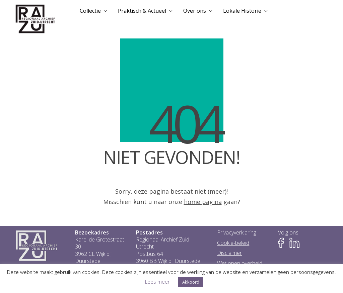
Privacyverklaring (236, 232)
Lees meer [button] (157, 281)
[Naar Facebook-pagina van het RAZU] (283, 243)
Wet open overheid (239, 263)
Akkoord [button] (190, 282)
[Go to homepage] (35, 19)
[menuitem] (93, 10)
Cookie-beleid (233, 243)
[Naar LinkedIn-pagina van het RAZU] (294, 243)
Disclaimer (229, 253)
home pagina (203, 202)
